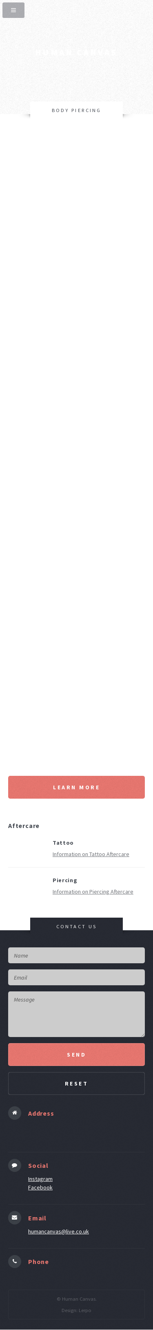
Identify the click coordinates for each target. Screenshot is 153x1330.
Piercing (65, 880)
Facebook (40, 1187)
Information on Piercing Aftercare (93, 891)
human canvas (76, 52)
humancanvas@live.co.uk (58, 1231)
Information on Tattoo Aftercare (91, 854)
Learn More (76, 787)
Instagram (40, 1178)
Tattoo (63, 842)
